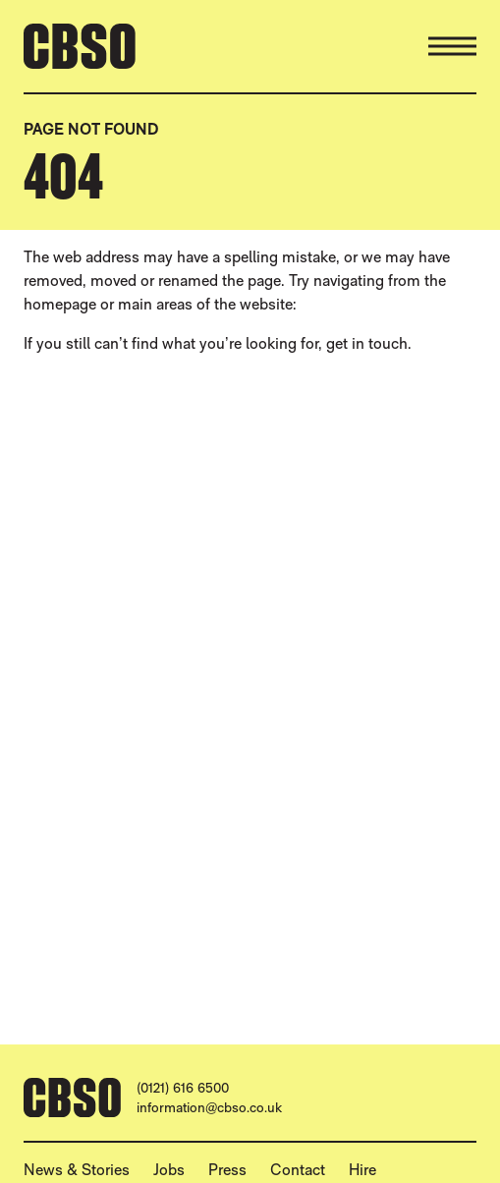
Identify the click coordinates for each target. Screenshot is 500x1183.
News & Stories (77, 1169)
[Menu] (452, 46)
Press (227, 1169)
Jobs (169, 1169)
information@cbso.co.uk (209, 1107)
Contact (297, 1169)
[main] (250, 538)
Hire (362, 1169)
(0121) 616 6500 (183, 1088)
